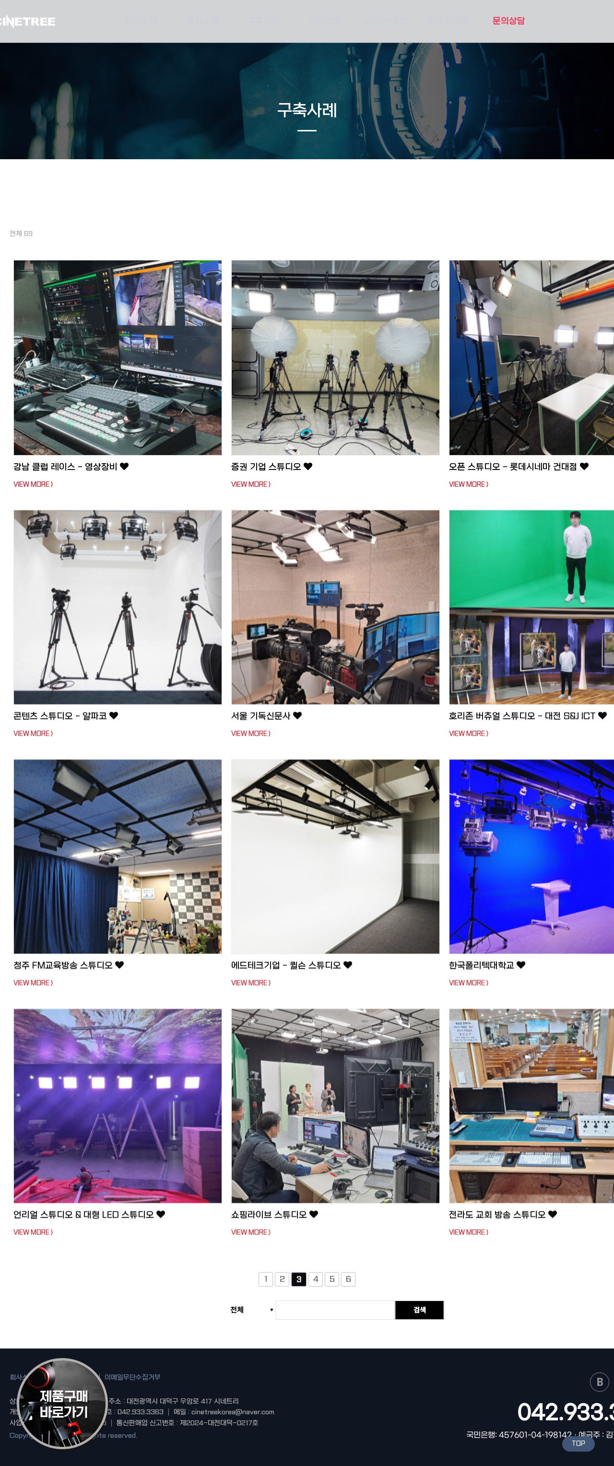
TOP (578, 1443)
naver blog (599, 1382)
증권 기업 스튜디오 (271, 467)
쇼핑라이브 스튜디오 (274, 1220)
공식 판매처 (447, 21)
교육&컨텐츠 (386, 21)
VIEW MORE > (33, 484)
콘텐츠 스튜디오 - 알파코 (65, 721)
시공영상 (324, 21)
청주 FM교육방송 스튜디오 (68, 971)
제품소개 (202, 21)
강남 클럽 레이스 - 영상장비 (71, 467)
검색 (419, 1309)
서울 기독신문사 (266, 721)
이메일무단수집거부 (133, 1377)
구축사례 (263, 21)
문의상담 (509, 21)
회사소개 (141, 21)
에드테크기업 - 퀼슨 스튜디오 (291, 971)
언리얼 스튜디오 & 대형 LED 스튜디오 (89, 1220)
